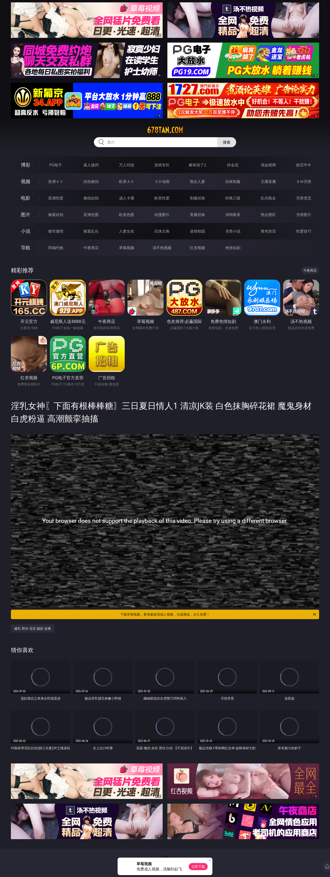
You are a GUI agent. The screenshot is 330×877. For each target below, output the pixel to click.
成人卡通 (126, 198)
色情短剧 (232, 247)
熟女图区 (268, 214)
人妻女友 (126, 231)
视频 (25, 181)
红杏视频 (197, 247)
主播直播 (268, 181)
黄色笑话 (268, 231)
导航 (25, 247)
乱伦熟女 (268, 198)
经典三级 (232, 198)
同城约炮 (55, 247)
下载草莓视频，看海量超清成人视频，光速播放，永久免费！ (218, 614)
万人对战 (126, 164)
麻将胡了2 (197, 164)
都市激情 (55, 231)
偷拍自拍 (91, 198)
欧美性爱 (162, 198)
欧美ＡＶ (126, 181)
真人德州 (91, 164)
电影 (25, 198)
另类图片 (303, 214)
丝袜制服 (232, 181)
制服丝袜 (197, 198)
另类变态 (303, 198)
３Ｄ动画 (162, 181)
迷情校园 (197, 231)
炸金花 (232, 164)
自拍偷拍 (91, 181)
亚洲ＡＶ (55, 181)
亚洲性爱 (55, 198)
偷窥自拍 (55, 214)
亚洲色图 (91, 214)
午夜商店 (91, 247)
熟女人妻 (197, 181)
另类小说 (232, 231)
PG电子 (55, 164)
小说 (25, 231)
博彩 (25, 165)
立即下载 (198, 866)
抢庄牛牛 (303, 164)
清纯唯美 (232, 214)
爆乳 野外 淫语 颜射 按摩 (32, 628)
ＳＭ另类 (303, 181)
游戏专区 (162, 164)
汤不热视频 (161, 247)
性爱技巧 (303, 231)
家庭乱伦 (91, 231)
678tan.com (165, 130)
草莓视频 (126, 247)
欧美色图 (126, 214)
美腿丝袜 (197, 214)
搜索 (226, 142)
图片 (25, 214)
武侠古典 (162, 231)
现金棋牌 (268, 164)
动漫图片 (162, 214)
